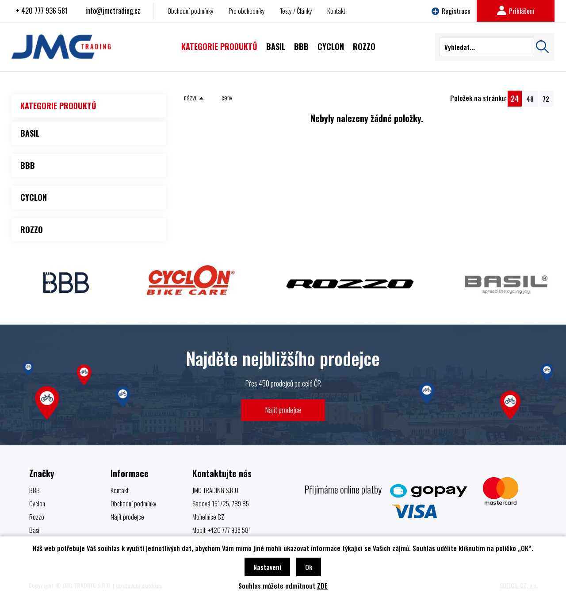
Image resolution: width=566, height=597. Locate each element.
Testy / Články (296, 10)
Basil (35, 530)
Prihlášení (515, 10)
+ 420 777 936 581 (42, 10)
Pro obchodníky (247, 10)
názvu (194, 97)
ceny (227, 97)
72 (546, 98)
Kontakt (336, 10)
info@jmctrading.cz (112, 10)
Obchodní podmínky (191, 10)
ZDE (322, 585)
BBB (34, 490)
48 (530, 98)
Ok (308, 567)
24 (515, 98)
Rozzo (36, 516)
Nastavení (267, 567)
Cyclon (37, 503)
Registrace (451, 10)
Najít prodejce (283, 409)
